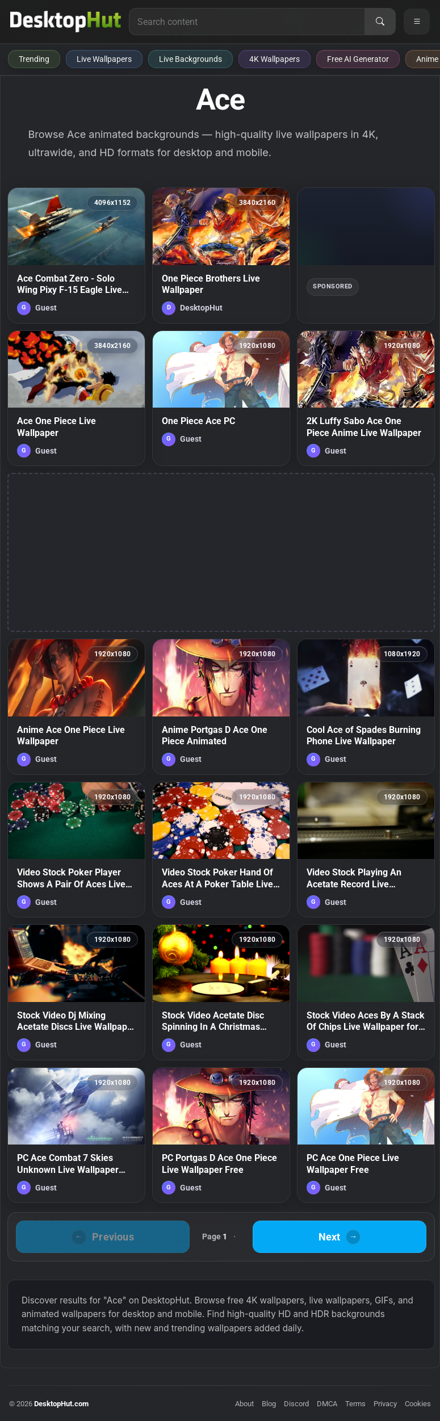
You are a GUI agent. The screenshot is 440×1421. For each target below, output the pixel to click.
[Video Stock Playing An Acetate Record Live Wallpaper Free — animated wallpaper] (365, 849)
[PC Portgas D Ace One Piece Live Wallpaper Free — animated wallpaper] (221, 1135)
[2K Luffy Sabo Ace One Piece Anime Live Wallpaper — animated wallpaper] (365, 398)
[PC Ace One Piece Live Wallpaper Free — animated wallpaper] (365, 1135)
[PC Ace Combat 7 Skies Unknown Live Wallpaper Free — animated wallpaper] (76, 1135)
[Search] (379, 22)
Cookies (418, 1403)
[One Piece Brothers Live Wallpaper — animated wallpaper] (221, 255)
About (244, 1403)
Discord (296, 1403)
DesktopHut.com (61, 1403)
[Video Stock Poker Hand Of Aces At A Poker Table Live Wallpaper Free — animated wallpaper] (221, 849)
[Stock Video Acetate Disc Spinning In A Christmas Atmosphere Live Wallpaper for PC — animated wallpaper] (221, 992)
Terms (355, 1403)
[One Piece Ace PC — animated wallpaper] (221, 398)
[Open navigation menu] (417, 22)
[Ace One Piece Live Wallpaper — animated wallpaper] (76, 398)
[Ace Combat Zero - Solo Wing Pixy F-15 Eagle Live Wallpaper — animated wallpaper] (76, 255)
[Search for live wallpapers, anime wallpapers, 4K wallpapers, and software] (246, 22)
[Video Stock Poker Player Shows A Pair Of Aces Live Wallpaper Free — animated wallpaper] (76, 849)
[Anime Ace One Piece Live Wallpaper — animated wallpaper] (76, 706)
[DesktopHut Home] (65, 21)
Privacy (385, 1403)
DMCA (327, 1403)
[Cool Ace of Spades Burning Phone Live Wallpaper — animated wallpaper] (365, 706)
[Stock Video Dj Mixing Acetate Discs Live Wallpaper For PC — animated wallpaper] (76, 992)
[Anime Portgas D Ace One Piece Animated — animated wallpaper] (221, 706)
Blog (269, 1403)
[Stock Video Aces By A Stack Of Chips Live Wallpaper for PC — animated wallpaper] (365, 992)
